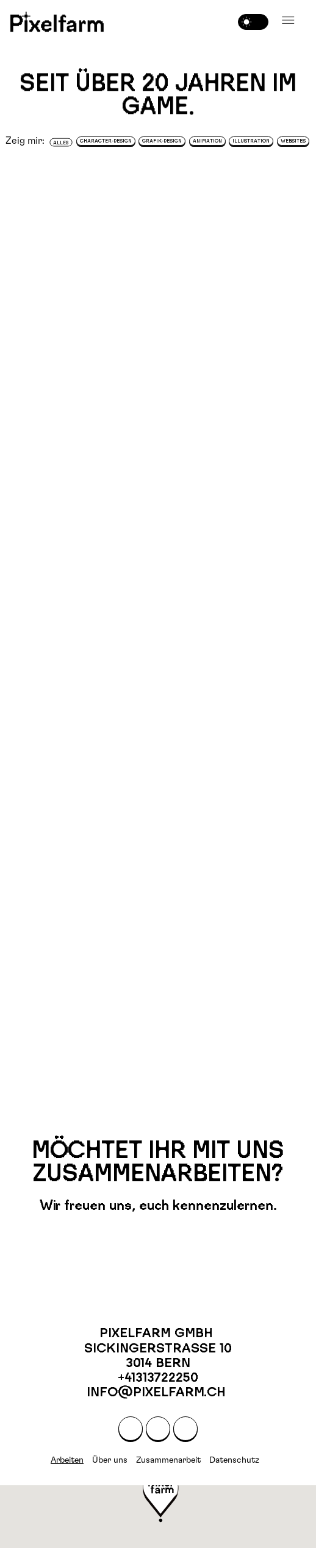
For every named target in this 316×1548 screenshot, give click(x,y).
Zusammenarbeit (168, 1460)
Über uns (109, 1460)
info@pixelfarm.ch (158, 1392)
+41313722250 (158, 1377)
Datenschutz (234, 1460)
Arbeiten (67, 1460)
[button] (288, 20)
